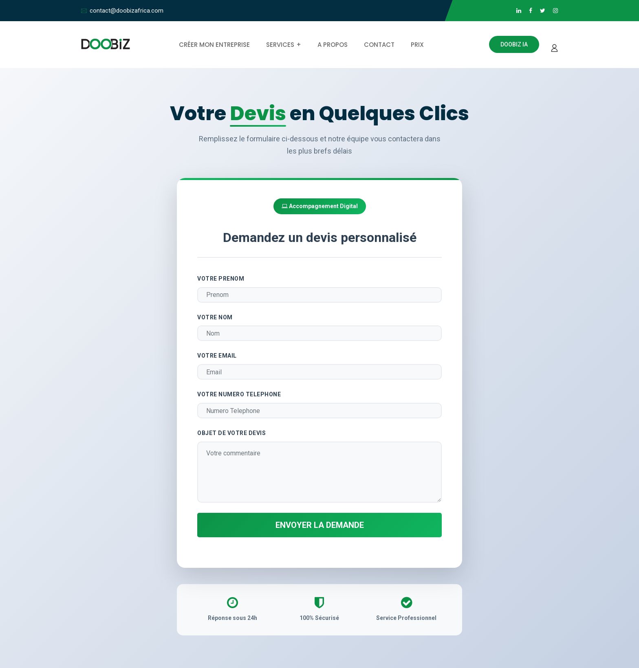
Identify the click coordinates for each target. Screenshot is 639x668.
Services (280, 44)
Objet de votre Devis (231, 433)
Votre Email (217, 355)
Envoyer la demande (319, 525)
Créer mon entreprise (214, 44)
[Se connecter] (552, 44)
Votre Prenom (220, 278)
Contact (379, 44)
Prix (417, 44)
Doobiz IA (514, 44)
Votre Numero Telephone (239, 394)
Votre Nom (215, 317)
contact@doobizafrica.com (126, 10)
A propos (332, 44)
